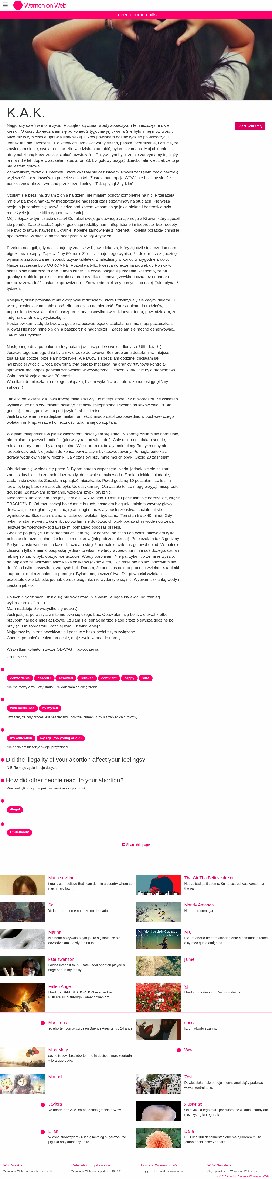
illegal (15, 809)
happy (129, 678)
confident (109, 678)
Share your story (250, 126)
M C (188, 932)
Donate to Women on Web (159, 1165)
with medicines (22, 708)
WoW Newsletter (220, 1165)
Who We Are (13, 1165)
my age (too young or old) (61, 738)
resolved (66, 678)
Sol (51, 905)
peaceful (44, 678)
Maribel (55, 1077)
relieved (87, 678)
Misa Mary (58, 1049)
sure (145, 678)
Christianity (19, 832)
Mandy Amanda (199, 905)
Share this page (136, 845)
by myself (50, 708)
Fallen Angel (60, 986)
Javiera (55, 1104)
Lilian (53, 1131)
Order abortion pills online (90, 1165)
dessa (190, 1022)
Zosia (189, 1077)
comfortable (20, 678)
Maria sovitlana (62, 877)
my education (21, 738)
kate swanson (61, 959)
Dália (189, 1131)
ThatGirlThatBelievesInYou (209, 877)
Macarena (57, 1022)
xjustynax (193, 1104)
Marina (54, 932)
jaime (189, 959)
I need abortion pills (136, 14)
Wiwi (188, 1049)
